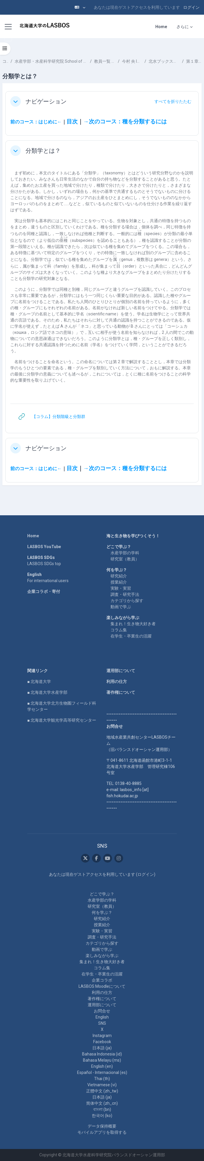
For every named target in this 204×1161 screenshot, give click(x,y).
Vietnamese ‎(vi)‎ (102, 1084)
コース (5, 61)
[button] (80, 7)
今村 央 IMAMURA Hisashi (132, 61)
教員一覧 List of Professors (104, 61)
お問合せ (102, 1011)
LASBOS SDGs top (44, 563)
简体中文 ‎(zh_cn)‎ (102, 1103)
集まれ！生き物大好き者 (133, 623)
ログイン (191, 7)
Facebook (102, 1041)
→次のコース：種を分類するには (125, 121)
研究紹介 (118, 576)
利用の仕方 (116, 681)
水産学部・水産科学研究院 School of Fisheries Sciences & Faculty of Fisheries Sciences (51, 61)
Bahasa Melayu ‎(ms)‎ (102, 1060)
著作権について (120, 692)
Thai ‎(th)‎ (102, 1078)
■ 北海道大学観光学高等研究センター (61, 720)
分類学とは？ (43, 150)
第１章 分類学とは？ (194, 61)
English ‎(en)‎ (102, 1066)
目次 (72, 121)
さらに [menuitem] (182, 26)
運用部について (120, 670)
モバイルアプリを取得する (102, 1132)
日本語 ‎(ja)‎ (102, 1048)
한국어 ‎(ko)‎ (102, 1115)
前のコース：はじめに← (36, 122)
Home (33, 535)
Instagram (102, 1035)
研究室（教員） (124, 559)
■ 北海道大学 (39, 681)
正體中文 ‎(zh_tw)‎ (102, 1091)
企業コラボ (102, 980)
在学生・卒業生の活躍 (131, 636)
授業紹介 (118, 582)
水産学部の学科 (124, 552)
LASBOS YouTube (44, 546)
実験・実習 (120, 588)
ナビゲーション (46, 101)
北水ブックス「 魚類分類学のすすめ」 (164, 61)
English (102, 1017)
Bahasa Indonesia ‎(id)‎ (102, 1054)
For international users (48, 580)
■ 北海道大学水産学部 (47, 692)
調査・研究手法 (124, 594)
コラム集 (118, 630)
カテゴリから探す (126, 600)
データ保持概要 (102, 1126)
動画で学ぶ (120, 606)
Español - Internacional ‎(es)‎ (102, 1072)
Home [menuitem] (161, 26)
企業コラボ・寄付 (43, 591)
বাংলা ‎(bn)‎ (102, 1109)
